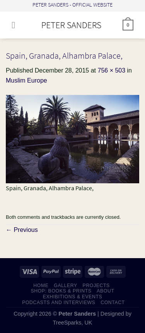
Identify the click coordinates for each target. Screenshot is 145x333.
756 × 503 (111, 70)
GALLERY (65, 285)
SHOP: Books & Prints (61, 291)
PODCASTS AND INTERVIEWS (58, 302)
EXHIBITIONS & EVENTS (72, 296)
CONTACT (113, 302)
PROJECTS (96, 285)
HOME (40, 285)
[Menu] (16, 24)
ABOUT (105, 291)
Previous (22, 230)
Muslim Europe (26, 80)
